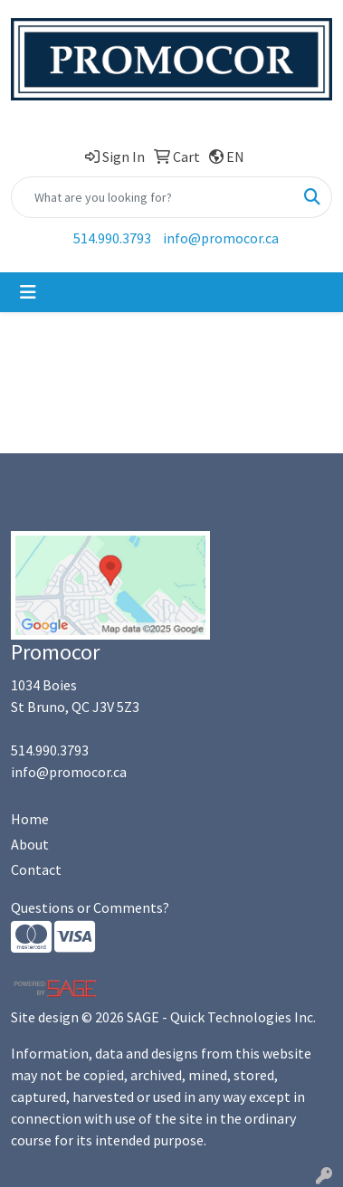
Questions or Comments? (90, 907)
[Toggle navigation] (28, 292)
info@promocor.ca (221, 238)
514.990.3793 (112, 238)
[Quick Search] (152, 197)
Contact (36, 869)
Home (30, 819)
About (30, 844)
